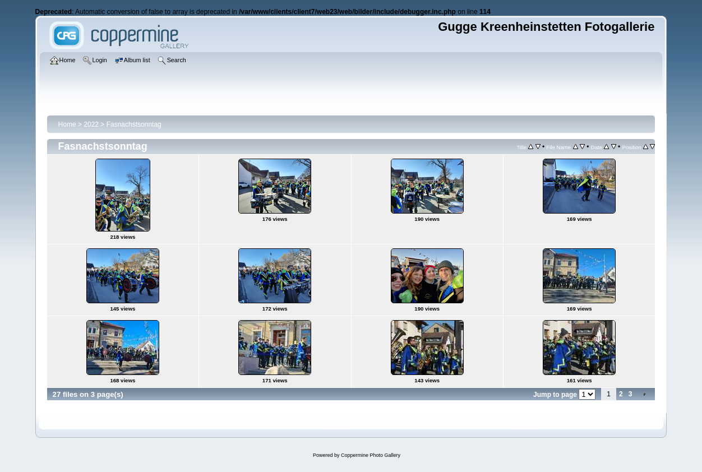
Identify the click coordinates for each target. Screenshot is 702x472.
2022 (91, 124)
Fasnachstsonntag (134, 124)
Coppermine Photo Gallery (370, 455)
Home (67, 124)
